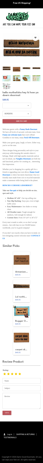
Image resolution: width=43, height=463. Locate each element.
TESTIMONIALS (10, 437)
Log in (9, 434)
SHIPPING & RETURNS (25, 434)
